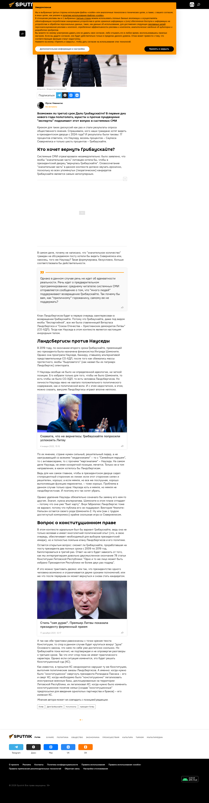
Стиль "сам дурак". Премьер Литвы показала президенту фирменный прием (74, 625)
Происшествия (110, 737)
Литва (41, 707)
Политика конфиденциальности (62, 764)
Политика (62, 737)
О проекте (14, 764)
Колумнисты (71, 707)
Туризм (140, 737)
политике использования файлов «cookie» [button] (83, 15)
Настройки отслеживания (95, 768)
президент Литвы (87, 707)
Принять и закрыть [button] (159, 49)
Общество (77, 737)
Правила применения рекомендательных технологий (35, 768)
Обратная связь (72, 768)
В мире (50, 737)
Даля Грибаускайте (54, 707)
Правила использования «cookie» (125, 764)
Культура (127, 737)
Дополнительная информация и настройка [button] (62, 49)
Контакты (39, 764)
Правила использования (93, 764)
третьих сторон (83, 18)
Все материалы (51, 107)
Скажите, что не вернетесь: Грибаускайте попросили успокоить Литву (80, 438)
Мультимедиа (155, 737)
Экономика (92, 737)
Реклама (27, 764)
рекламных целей (156, 24)
